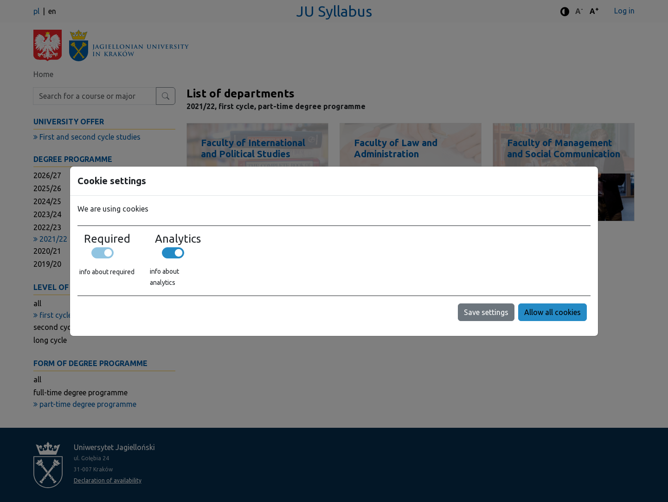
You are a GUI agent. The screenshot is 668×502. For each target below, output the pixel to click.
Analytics (178, 239)
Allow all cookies (552, 312)
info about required (107, 272)
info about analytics (164, 277)
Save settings (486, 312)
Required (107, 239)
